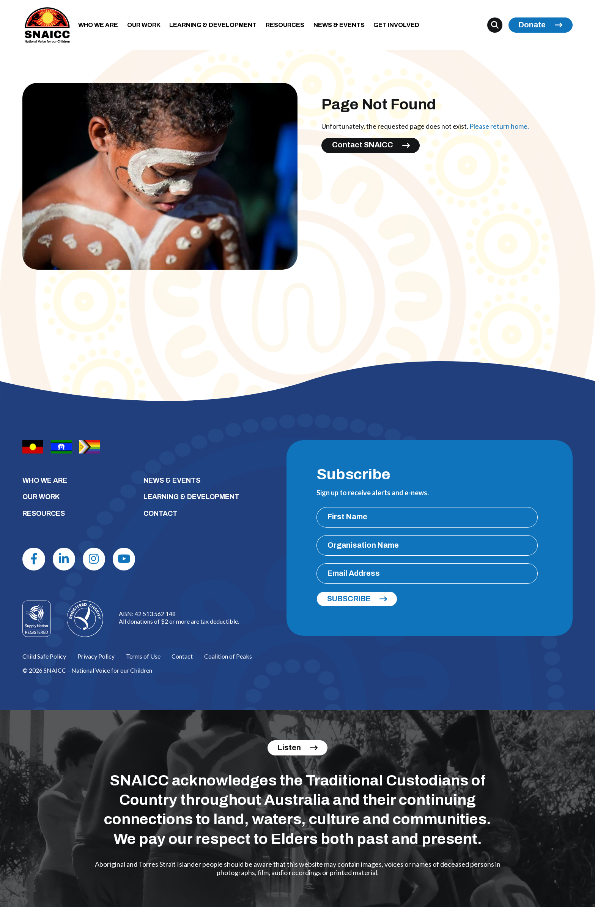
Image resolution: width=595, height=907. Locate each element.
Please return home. (499, 126)
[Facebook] (33, 559)
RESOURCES (285, 25)
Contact (182, 656)
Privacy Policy (96, 656)
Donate (532, 25)
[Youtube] (124, 559)
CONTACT (160, 513)
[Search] (494, 25)
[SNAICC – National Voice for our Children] (47, 25)
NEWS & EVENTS (339, 25)
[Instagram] (94, 559)
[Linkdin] (64, 559)
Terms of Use (143, 656)
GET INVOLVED (396, 25)
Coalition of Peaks (228, 656)
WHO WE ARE (98, 25)
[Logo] (85, 618)
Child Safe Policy (44, 656)
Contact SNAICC (362, 145)
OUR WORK (144, 25)
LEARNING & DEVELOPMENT (213, 25)
